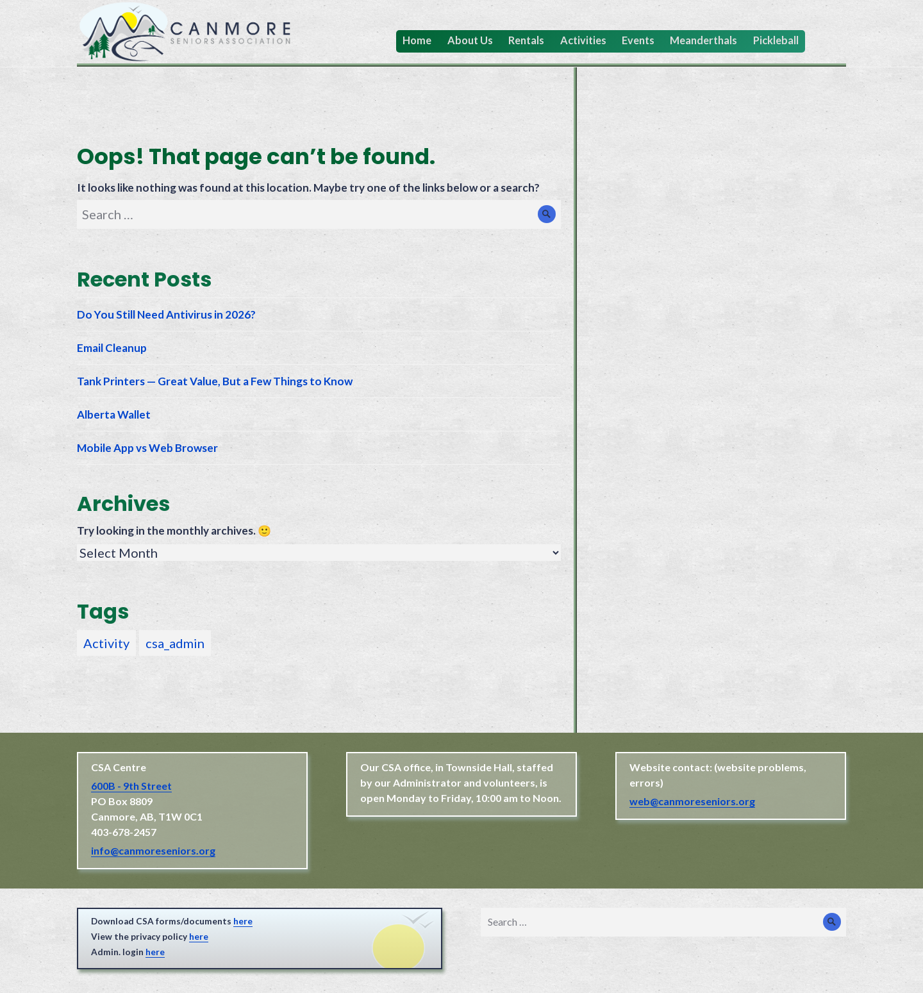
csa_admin (175, 643)
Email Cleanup (112, 348)
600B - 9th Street (131, 786)
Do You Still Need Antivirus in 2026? (166, 314)
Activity (106, 643)
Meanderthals (703, 40)
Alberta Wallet (114, 414)
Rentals (526, 40)
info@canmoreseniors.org (153, 850)
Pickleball (776, 40)
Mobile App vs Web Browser (147, 448)
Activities (583, 40)
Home (417, 40)
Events (638, 40)
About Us (470, 40)
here (243, 921)
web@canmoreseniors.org (692, 801)
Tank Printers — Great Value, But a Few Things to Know (215, 381)
